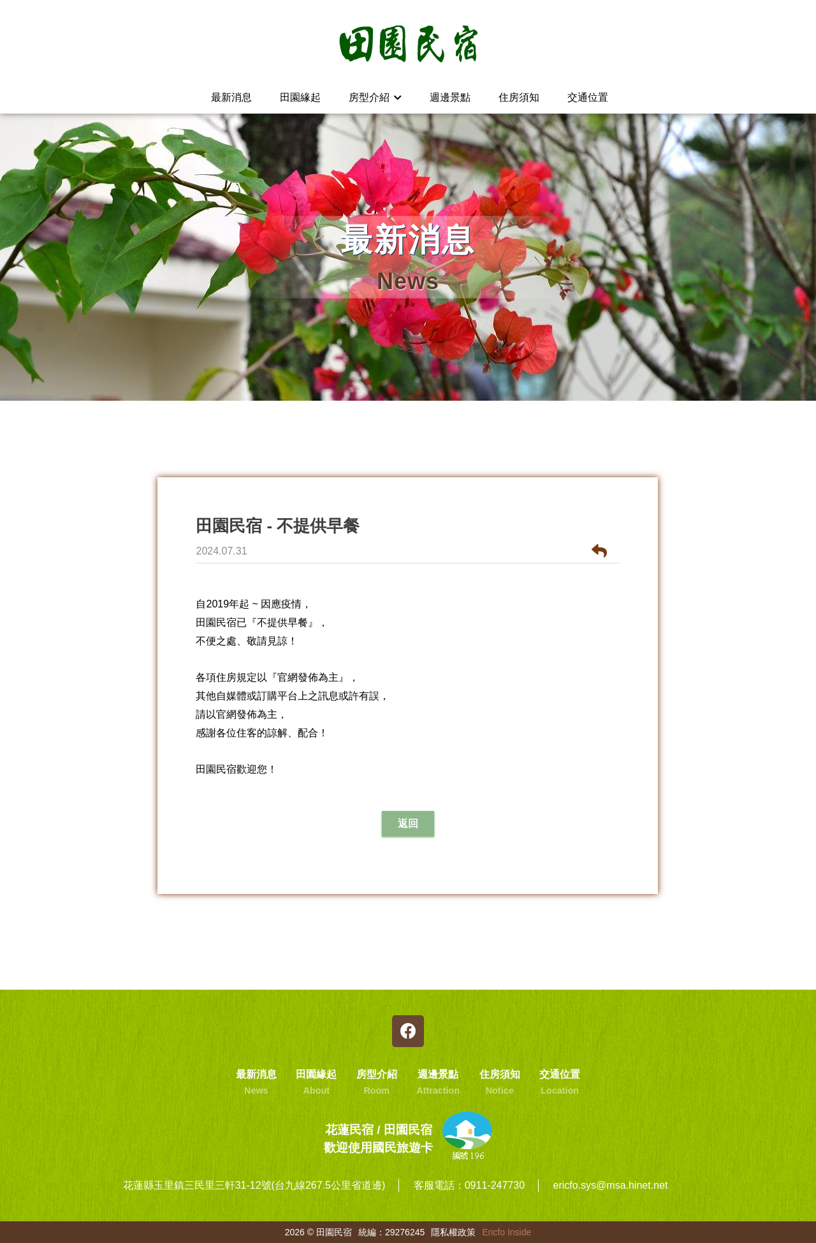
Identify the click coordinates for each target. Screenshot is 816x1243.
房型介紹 (375, 97)
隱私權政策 (453, 1232)
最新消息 (231, 97)
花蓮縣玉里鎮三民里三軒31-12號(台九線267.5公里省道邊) (254, 1185)
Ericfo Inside (506, 1232)
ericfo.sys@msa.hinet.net (610, 1185)
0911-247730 (495, 1185)
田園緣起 (300, 97)
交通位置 (587, 97)
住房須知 (519, 97)
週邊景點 (450, 97)
